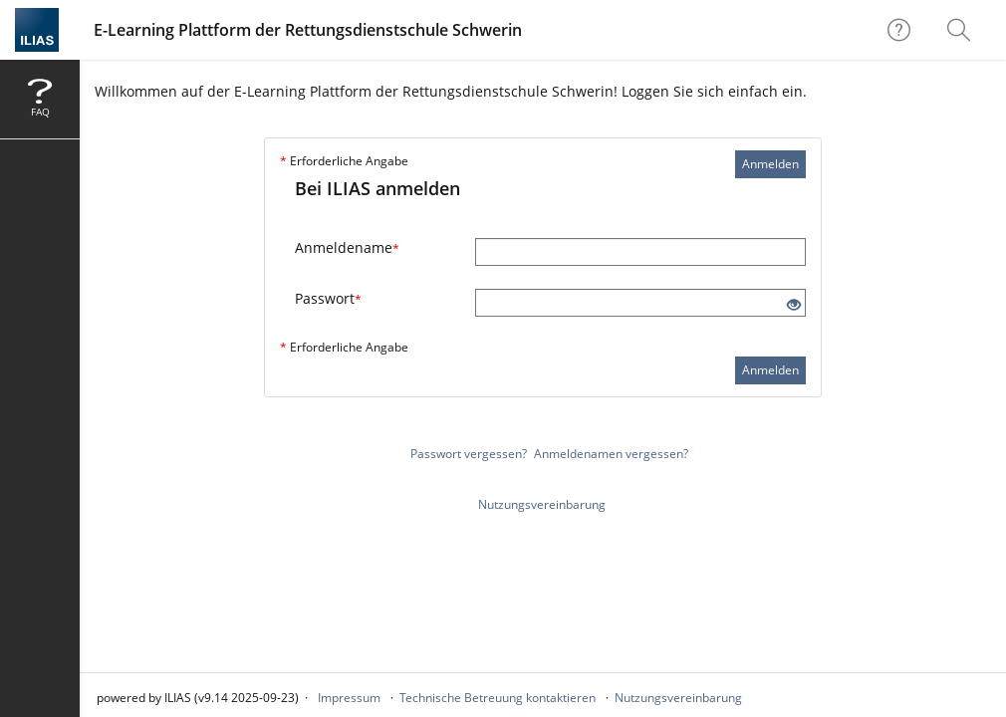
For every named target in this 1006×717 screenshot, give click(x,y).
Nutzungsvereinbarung (542, 504)
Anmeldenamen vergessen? (611, 453)
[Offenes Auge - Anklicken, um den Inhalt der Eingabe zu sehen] (794, 305)
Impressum (349, 697)
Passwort (328, 298)
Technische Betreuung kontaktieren (497, 697)
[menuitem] (961, 30)
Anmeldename (347, 247)
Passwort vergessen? (468, 453)
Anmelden (770, 163)
